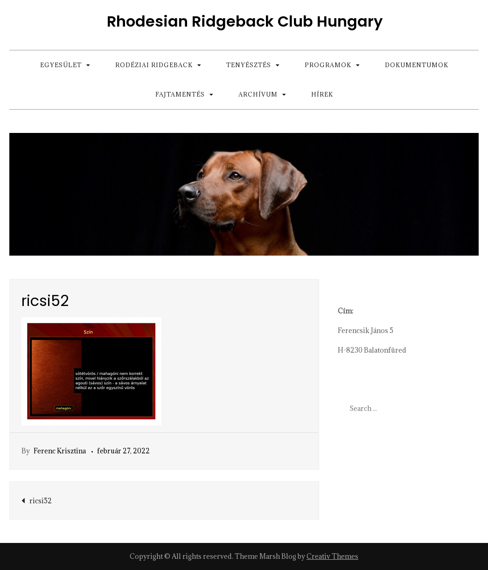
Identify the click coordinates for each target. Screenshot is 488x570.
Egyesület (61, 65)
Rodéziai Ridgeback (154, 65)
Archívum (258, 94)
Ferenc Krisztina (60, 450)
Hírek (322, 94)
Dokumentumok (416, 65)
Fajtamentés (180, 94)
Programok (328, 65)
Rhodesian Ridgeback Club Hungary (245, 21)
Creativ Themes (332, 556)
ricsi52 (40, 500)
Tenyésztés (248, 65)
